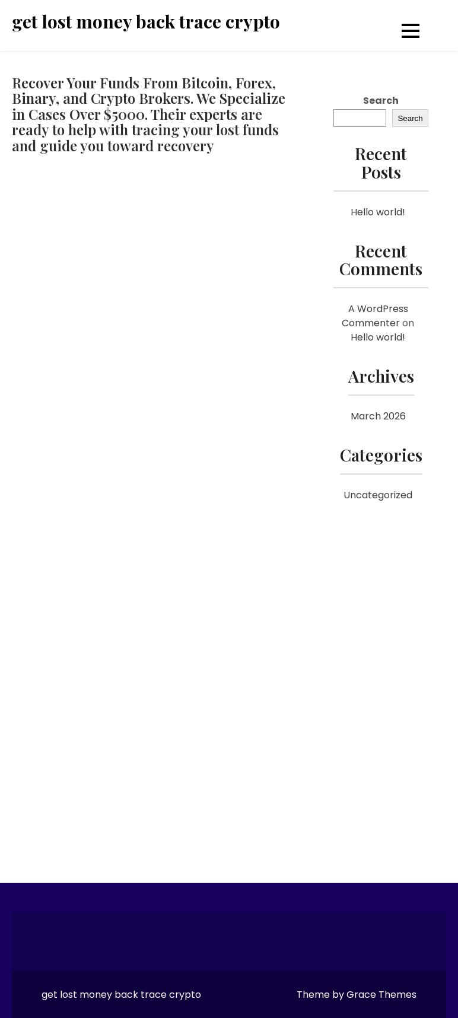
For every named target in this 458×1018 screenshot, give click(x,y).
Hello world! (378, 212)
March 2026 (378, 416)
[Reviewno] (153, 506)
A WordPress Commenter (375, 316)
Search (381, 100)
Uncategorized (378, 495)
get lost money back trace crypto (146, 21)
